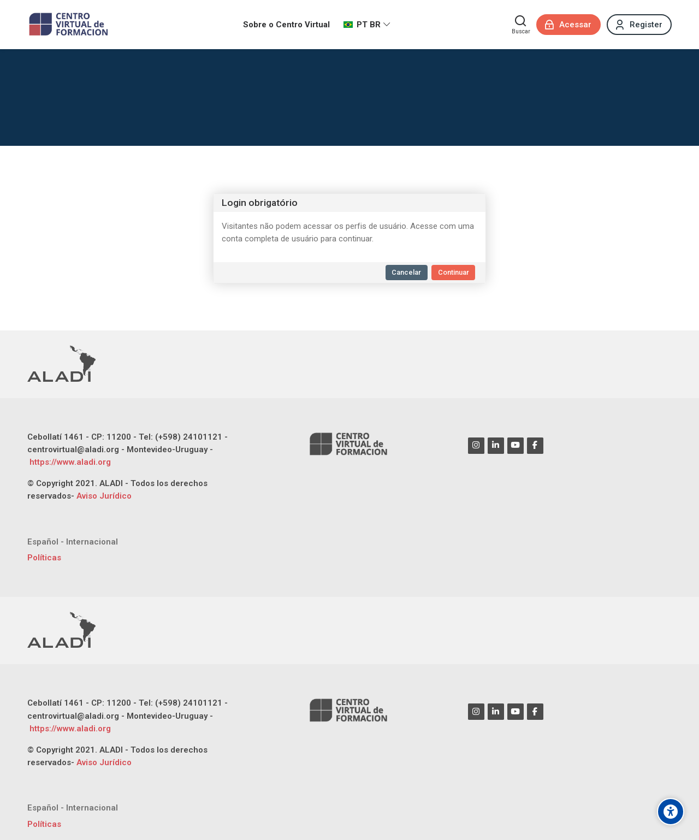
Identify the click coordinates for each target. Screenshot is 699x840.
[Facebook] (535, 445)
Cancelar (406, 272)
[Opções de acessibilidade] (670, 811)
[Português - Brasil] (367, 24)
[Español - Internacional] (72, 542)
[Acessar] (568, 24)
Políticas (44, 558)
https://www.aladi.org (69, 462)
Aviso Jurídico (104, 496)
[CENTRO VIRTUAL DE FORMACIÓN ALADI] (69, 24)
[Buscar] (521, 24)
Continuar (453, 272)
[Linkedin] (496, 445)
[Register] (639, 24)
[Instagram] (476, 445)
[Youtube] (515, 445)
